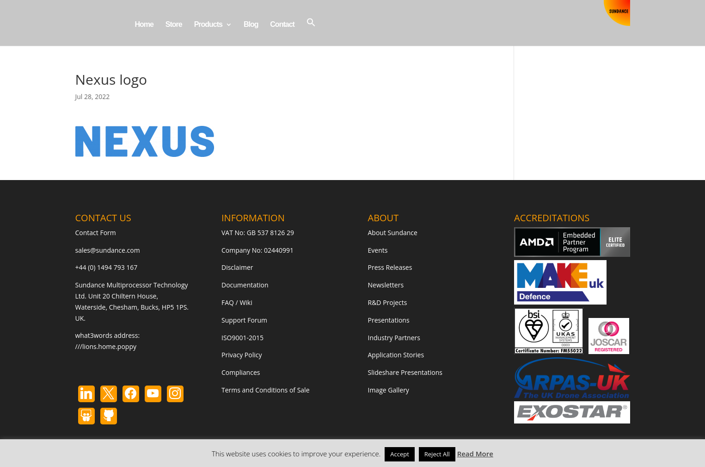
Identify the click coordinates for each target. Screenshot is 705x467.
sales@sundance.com (107, 250)
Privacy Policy (241, 354)
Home (144, 24)
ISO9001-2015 (242, 337)
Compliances (240, 372)
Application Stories (396, 354)
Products (208, 24)
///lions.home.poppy (105, 346)
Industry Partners (394, 337)
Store (174, 24)
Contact (282, 24)
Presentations (389, 320)
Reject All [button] (437, 454)
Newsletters (386, 284)
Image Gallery (388, 390)
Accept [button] (399, 454)
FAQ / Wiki (236, 302)
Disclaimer (237, 267)
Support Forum (244, 320)
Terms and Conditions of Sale (265, 390)
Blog (251, 24)
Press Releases (390, 267)
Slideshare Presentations (405, 372)
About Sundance (392, 232)
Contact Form (95, 232)
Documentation (245, 284)
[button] (311, 32)
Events (378, 250)
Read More (475, 453)
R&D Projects (387, 302)
